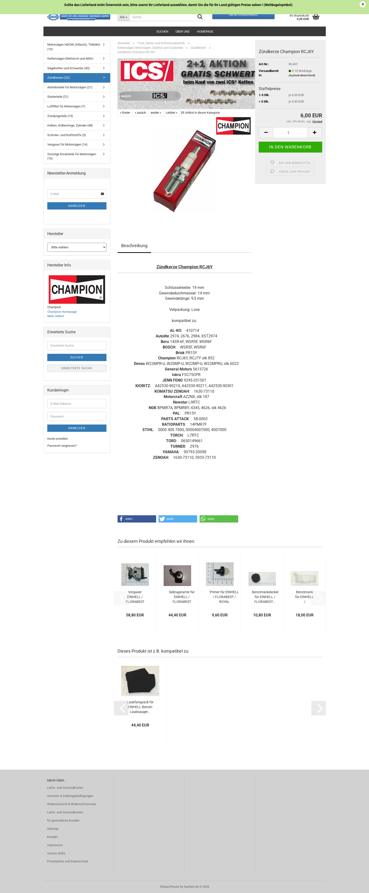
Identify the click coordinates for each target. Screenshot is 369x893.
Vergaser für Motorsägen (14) (67, 144)
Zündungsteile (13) (60, 116)
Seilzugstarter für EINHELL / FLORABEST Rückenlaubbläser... (182, 597)
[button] (266, 132)
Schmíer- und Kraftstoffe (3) (66, 135)
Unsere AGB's (56, 853)
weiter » (156, 112)
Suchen (162, 31)
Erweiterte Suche (76, 368)
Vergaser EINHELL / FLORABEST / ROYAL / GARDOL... (135, 597)
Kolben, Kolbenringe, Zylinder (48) (70, 125)
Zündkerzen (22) (58, 77)
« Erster (125, 112)
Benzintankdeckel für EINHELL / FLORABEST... (265, 597)
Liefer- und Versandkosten (65, 787)
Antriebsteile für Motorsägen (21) (69, 87)
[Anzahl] (290, 132)
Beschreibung (134, 245)
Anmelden (76, 206)
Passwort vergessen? (62, 445)
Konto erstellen (57, 438)
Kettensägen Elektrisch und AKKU (70, 58)
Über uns (182, 31)
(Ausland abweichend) (302, 75)
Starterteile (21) (58, 96)
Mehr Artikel (55, 316)
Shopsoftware (169, 886)
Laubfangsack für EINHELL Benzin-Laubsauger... (140, 707)
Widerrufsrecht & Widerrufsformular (71, 804)
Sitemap (52, 828)
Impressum (55, 845)
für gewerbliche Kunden (63, 820)
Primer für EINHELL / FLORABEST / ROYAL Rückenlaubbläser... (224, 597)
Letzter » (171, 112)
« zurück (140, 112)
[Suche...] (123, 17)
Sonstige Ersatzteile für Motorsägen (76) (71, 156)
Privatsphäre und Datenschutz (67, 861)
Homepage (205, 31)
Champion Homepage (62, 312)
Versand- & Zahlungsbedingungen (70, 796)
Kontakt (52, 837)
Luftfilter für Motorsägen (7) (66, 106)
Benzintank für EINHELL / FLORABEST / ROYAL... (304, 597)
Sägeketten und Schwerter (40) (68, 68)
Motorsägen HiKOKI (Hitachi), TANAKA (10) (73, 47)
